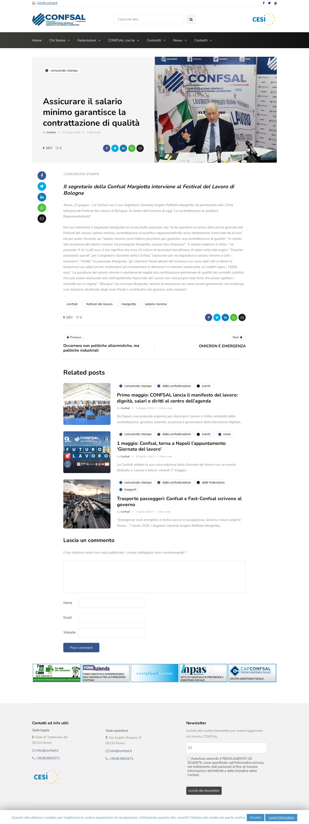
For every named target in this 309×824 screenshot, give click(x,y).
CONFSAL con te (121, 40)
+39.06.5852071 (48, 758)
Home (37, 40)
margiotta (128, 304)
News (177, 40)
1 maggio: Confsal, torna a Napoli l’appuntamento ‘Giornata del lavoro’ (171, 451)
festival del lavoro (99, 304)
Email (67, 618)
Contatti (201, 40)
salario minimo (156, 304)
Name (67, 603)
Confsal (51, 132)
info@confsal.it (47, 3)
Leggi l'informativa (281, 817)
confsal (72, 304)
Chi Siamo (57, 40)
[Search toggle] (191, 19)
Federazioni (86, 40)
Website (69, 632)
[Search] (148, 19)
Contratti (154, 40)
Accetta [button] (255, 817)
